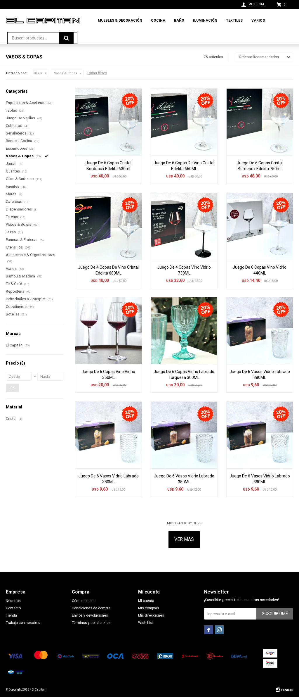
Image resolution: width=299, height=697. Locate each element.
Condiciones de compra (91, 608)
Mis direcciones (151, 615)
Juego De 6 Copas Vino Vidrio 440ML (259, 270)
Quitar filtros (97, 73)
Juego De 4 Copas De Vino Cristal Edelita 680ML (108, 270)
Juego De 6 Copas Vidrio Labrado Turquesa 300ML (184, 374)
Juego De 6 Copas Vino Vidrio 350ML (108, 374)
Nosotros (13, 601)
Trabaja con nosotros (23, 623)
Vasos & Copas (65, 73)
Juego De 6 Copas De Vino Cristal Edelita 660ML (184, 166)
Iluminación (205, 20)
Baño (179, 20)
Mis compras (148, 608)
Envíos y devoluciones (90, 615)
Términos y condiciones (91, 623)
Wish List (145, 623)
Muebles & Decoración (120, 20)
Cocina (158, 20)
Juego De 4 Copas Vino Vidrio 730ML (184, 270)
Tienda (11, 615)
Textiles (234, 20)
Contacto (13, 608)
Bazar (38, 73)
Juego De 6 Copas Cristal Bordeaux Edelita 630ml (108, 166)
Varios (258, 20)
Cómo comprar (84, 601)
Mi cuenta (146, 601)
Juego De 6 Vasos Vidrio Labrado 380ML (260, 374)
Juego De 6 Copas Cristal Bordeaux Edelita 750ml (260, 166)
